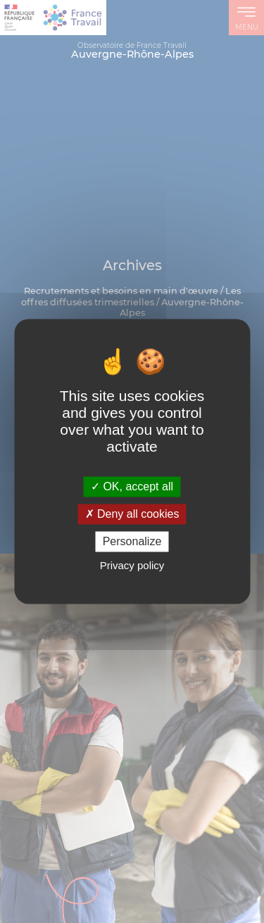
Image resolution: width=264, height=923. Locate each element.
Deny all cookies (132, 514)
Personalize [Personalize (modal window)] (132, 541)
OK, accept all (132, 486)
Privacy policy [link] (132, 566)
